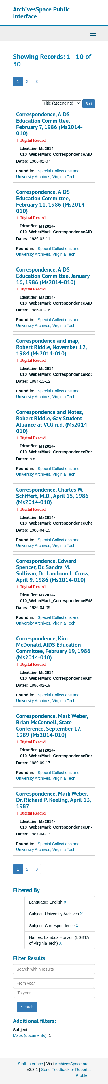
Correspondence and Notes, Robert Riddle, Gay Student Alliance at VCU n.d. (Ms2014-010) (52, 421)
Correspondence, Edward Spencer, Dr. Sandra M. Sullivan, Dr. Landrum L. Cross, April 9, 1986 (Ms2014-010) (52, 570)
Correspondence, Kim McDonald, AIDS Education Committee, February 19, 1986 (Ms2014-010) (53, 648)
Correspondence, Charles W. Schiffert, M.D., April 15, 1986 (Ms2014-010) (52, 496)
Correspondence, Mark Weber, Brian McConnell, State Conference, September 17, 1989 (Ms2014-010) (52, 725)
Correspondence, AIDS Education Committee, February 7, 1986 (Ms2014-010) (49, 124)
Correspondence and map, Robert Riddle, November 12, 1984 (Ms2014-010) (51, 347)
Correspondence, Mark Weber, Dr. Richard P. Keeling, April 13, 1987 (53, 800)
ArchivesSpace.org (72, 1064)
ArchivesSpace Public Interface (41, 12)
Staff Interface (30, 1064)
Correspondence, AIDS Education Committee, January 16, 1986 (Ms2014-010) (53, 276)
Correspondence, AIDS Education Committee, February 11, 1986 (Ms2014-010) (51, 201)
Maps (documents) (30, 1035)
